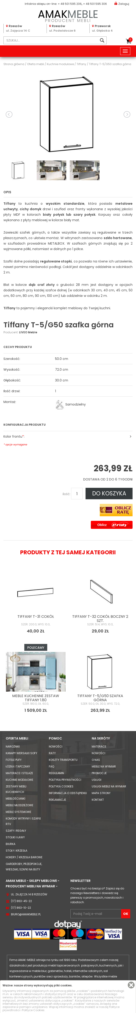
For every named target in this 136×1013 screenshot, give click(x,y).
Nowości (55, 746)
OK (125, 913)
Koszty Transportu (63, 760)
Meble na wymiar (104, 766)
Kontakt (98, 800)
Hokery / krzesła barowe (24, 857)
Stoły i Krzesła (16, 851)
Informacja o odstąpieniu (68, 793)
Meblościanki (15, 798)
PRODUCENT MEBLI (68, 15)
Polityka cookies (61, 786)
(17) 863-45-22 (21, 901)
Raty (52, 753)
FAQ (51, 766)
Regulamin (56, 773)
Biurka (10, 844)
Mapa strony (101, 793)
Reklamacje (57, 800)
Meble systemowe (18, 812)
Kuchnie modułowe (19, 780)
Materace (99, 746)
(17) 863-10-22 (21, 908)
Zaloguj (121, 3)
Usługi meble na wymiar (109, 786)
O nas (96, 760)
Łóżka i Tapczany (18, 766)
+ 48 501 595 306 (95, 4)
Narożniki (13, 746)
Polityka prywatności (65, 780)
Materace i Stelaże (19, 773)
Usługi (96, 780)
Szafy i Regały (16, 831)
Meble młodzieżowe (19, 805)
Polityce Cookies (33, 1010)
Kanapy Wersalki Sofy (21, 753)
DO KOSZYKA (109, 493)
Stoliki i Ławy (15, 837)
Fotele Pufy (14, 760)
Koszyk (130, 39)
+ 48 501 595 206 (70, 4)
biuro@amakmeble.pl (26, 914)
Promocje (99, 773)
